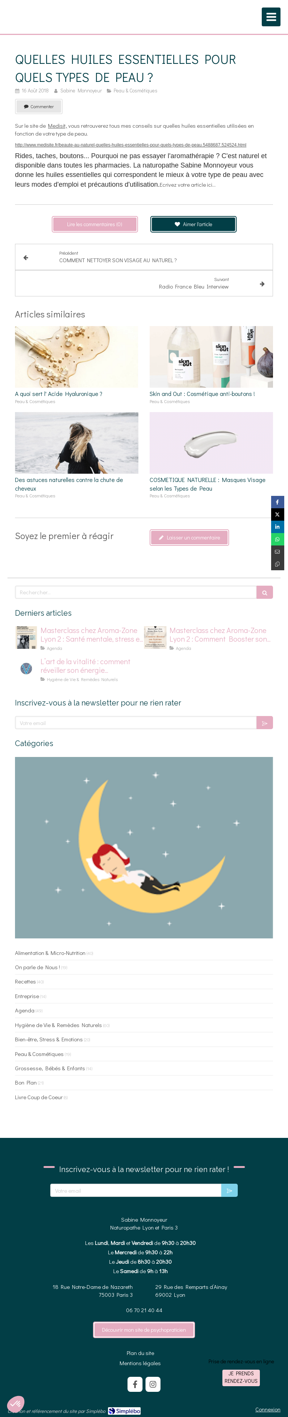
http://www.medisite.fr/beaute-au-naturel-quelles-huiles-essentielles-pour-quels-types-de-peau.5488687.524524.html (130, 145)
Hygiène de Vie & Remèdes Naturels (58, 1025)
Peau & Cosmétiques (39, 1053)
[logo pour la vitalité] (26, 668)
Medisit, (57, 125)
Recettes (25, 981)
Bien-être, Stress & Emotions (49, 1039)
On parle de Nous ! (37, 967)
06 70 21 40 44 (144, 1310)
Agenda (24, 1010)
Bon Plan (26, 1082)
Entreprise (27, 996)
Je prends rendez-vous (241, 1377)
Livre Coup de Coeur (39, 1097)
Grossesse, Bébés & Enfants (50, 1068)
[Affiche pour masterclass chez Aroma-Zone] (155, 637)
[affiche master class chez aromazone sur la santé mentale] (26, 637)
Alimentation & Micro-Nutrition (50, 952)
